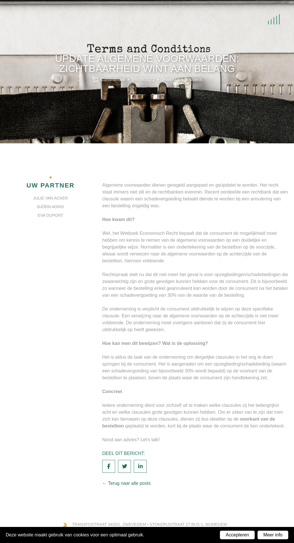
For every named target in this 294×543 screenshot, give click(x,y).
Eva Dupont (50, 215)
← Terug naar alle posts (126, 483)
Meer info (273, 534)
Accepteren (237, 534)
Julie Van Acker (50, 198)
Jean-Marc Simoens (181, 79)
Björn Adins (50, 206)
